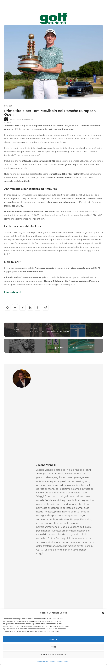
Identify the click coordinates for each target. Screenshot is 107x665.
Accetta (53, 639)
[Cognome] (79, 579)
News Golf (74, 344)
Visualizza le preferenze (53, 654)
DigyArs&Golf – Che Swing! (65, 347)
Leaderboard (12, 292)
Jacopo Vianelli (15, 119)
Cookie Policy (42, 661)
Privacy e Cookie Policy (59, 661)
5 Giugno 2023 (27, 119)
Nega (53, 646)
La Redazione (61, 534)
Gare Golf (8, 106)
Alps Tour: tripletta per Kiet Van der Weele (49, 331)
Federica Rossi (9, 534)
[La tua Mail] (79, 588)
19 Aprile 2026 (72, 534)
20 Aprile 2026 (21, 534)
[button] (102, 612)
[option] (28, 513)
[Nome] (79, 570)
